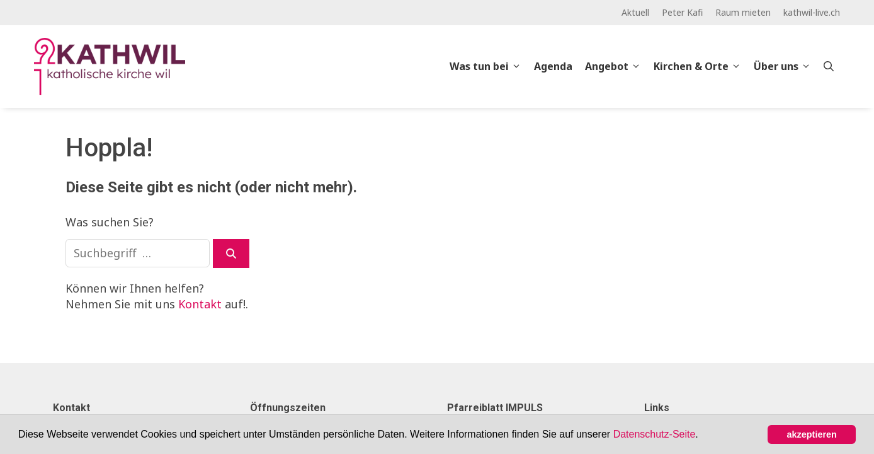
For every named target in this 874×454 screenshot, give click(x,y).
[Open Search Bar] (828, 66)
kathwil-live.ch (811, 12)
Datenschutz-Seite (654, 434)
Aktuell (635, 12)
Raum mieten (743, 12)
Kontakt (200, 303)
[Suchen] (231, 253)
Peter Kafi (682, 12)
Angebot (616, 66)
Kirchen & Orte (700, 66)
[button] (703, 436)
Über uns (785, 66)
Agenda (553, 66)
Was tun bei (489, 66)
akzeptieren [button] (812, 434)
